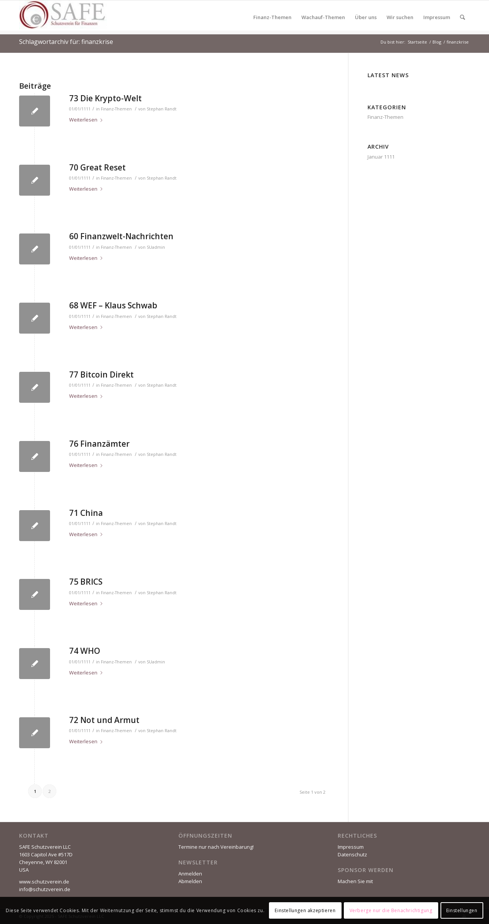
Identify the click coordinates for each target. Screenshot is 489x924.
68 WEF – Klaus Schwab (113, 305)
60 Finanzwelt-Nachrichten (121, 236)
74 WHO (84, 650)
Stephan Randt (161, 109)
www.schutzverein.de (44, 881)
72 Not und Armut (104, 720)
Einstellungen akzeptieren (305, 910)
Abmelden (190, 881)
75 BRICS (85, 581)
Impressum (351, 846)
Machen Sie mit (355, 881)
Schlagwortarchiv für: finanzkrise (66, 41)
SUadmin (156, 247)
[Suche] (462, 17)
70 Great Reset (97, 167)
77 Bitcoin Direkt (101, 374)
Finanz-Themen (116, 109)
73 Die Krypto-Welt (105, 98)
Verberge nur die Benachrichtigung (391, 910)
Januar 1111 (381, 156)
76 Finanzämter (99, 443)
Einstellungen (462, 910)
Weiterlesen (87, 119)
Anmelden (190, 873)
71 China (86, 512)
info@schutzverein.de (44, 889)
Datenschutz (352, 854)
